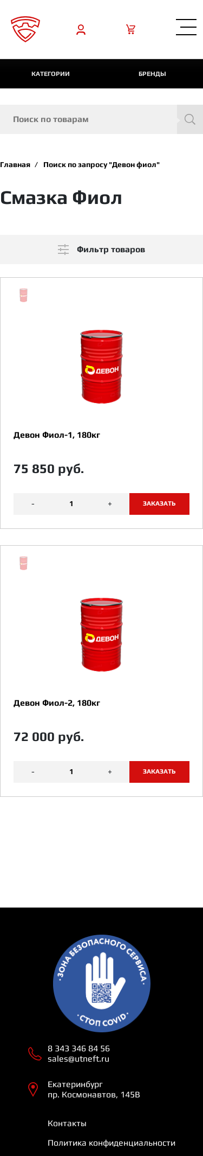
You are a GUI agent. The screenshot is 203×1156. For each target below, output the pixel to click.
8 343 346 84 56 (79, 1048)
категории (50, 74)
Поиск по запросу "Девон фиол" (101, 164)
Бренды (152, 74)
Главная (15, 164)
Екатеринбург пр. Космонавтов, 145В (94, 1089)
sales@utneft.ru (78, 1058)
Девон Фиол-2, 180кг (57, 703)
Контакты (67, 1123)
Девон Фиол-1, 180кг (57, 435)
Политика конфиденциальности (111, 1143)
